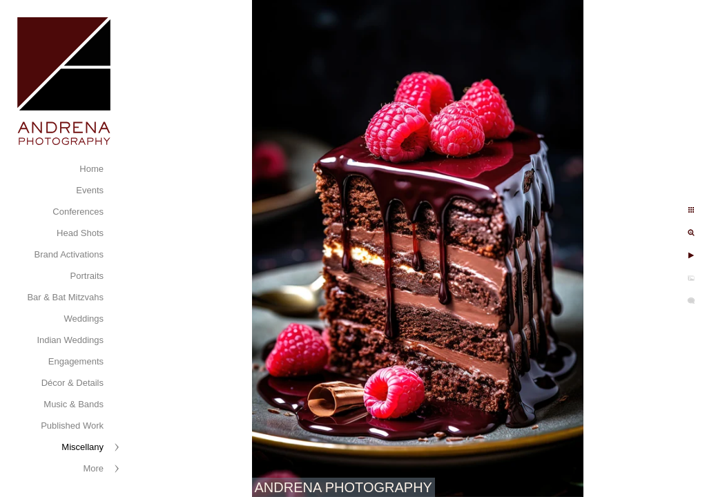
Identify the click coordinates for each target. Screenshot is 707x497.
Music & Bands (73, 404)
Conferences (78, 211)
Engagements (76, 361)
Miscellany (82, 447)
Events (90, 190)
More (93, 468)
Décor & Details (72, 383)
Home (91, 169)
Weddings (84, 318)
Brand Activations (69, 254)
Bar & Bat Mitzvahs (65, 297)
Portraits (87, 276)
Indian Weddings (70, 340)
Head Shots (80, 233)
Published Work (72, 425)
